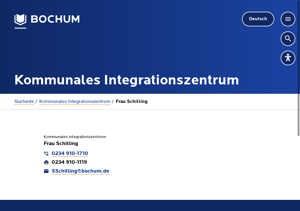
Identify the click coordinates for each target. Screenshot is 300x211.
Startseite (24, 101)
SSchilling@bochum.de (80, 171)
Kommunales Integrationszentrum (74, 101)
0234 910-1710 (70, 153)
